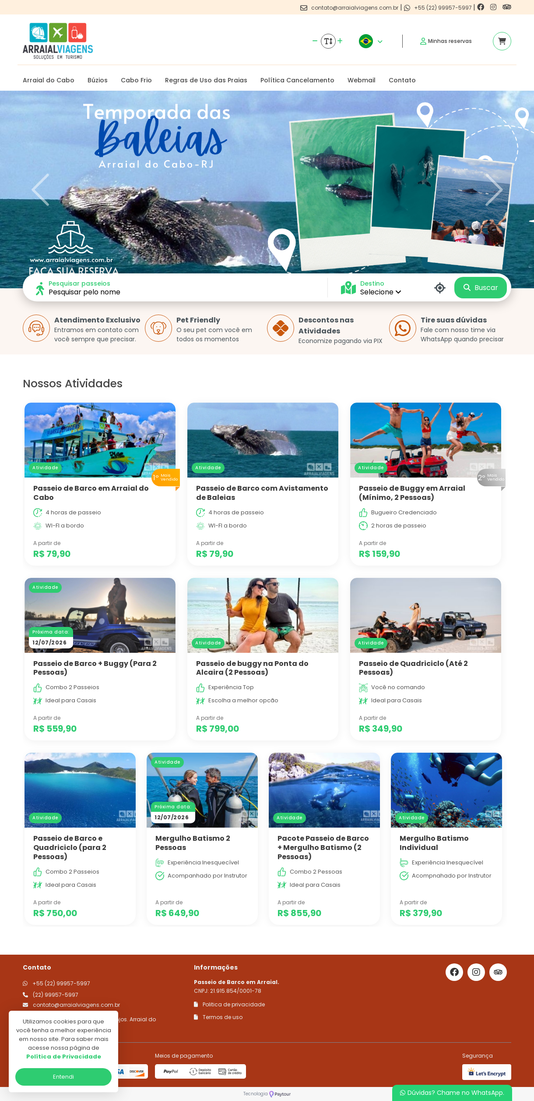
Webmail (362, 80)
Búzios (98, 80)
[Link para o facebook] (481, 7)
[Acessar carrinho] (502, 41)
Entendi (63, 1077)
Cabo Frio (136, 80)
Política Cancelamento (297, 80)
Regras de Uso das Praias (206, 80)
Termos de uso (218, 1017)
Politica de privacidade (229, 1004)
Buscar (481, 288)
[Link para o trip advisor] (506, 7)
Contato (402, 80)
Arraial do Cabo (48, 80)
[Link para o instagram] (494, 7)
